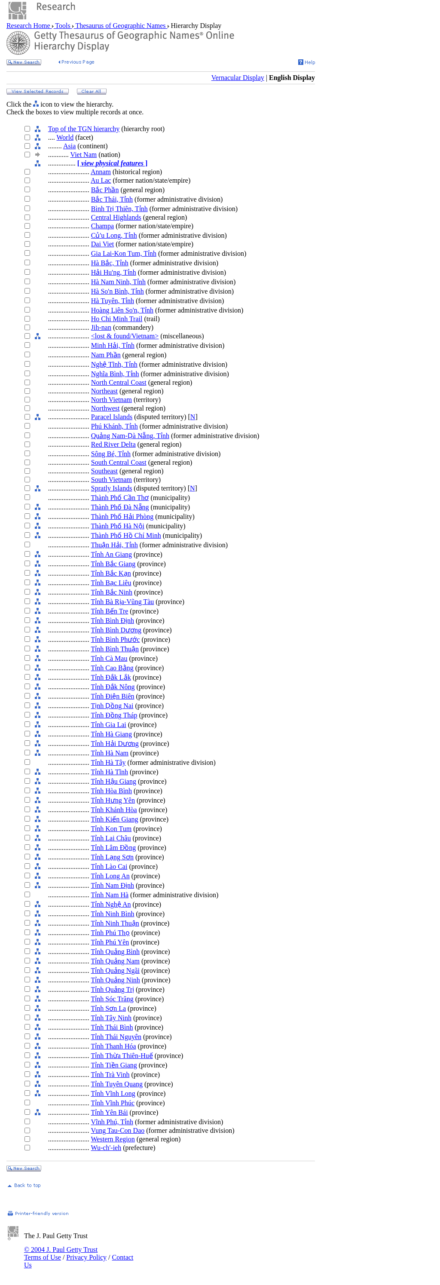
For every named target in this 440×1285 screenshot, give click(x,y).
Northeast (104, 391)
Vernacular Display (237, 77)
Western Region (113, 1139)
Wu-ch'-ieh (106, 1147)
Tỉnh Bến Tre (109, 611)
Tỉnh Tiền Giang (114, 1065)
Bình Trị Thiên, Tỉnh (119, 208)
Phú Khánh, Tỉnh (114, 426)
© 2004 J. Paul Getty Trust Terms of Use (61, 1253)
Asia (69, 146)
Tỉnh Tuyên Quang (117, 1084)
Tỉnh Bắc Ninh (112, 592)
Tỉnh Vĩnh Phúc (112, 1103)
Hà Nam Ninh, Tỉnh (118, 281)
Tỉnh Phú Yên (110, 942)
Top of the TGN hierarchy (84, 128)
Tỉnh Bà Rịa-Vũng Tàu (122, 601)
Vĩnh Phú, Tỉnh (112, 1122)
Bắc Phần (105, 189)
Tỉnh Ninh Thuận (115, 923)
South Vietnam (111, 479)
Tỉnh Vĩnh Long (113, 1093)
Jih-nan (101, 327)
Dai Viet (102, 244)
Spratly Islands (111, 488)
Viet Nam (83, 154)
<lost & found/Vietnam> (125, 336)
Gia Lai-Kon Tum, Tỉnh (123, 253)
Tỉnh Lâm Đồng (113, 847)
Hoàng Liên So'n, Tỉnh (122, 310)
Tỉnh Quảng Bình (115, 951)
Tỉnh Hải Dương (115, 743)
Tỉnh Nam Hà (110, 895)
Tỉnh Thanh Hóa (113, 1046)
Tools (63, 25)
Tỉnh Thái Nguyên (116, 1036)
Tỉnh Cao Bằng (112, 668)
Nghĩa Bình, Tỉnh (115, 373)
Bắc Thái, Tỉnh (112, 199)
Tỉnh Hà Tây (108, 762)
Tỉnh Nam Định (112, 885)
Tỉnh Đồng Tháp (114, 715)
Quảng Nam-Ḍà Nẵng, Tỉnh (130, 435)
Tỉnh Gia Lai (108, 724)
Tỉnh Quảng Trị (112, 989)
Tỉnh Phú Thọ (110, 932)
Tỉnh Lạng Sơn (112, 857)
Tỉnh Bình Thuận (115, 649)
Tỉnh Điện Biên (112, 696)
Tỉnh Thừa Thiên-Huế (122, 1055)
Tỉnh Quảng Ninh (115, 980)
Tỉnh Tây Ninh (111, 1017)
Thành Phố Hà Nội (117, 526)
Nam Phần (106, 355)
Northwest (105, 408)
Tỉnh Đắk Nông (113, 686)
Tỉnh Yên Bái (109, 1112)
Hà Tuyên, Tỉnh (112, 300)
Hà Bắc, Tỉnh (109, 263)
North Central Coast (119, 382)
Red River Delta (113, 444)
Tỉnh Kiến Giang (114, 819)
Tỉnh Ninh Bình (112, 913)
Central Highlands (116, 217)
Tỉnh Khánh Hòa (114, 809)
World (65, 137)
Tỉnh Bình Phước (115, 639)
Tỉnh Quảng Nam (115, 961)
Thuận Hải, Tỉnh (114, 545)
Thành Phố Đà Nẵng (120, 507)
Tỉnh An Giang (111, 554)
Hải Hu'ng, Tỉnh (113, 272)
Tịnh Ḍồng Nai (112, 705)
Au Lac (101, 180)
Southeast (104, 471)
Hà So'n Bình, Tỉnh (117, 291)
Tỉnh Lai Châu (111, 838)
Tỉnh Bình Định (112, 620)
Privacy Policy (86, 1257)
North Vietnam (111, 399)
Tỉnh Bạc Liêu (111, 582)
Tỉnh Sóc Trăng (112, 999)
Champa (102, 226)
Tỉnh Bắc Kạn (111, 573)
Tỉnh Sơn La (108, 1008)
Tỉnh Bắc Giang (113, 563)
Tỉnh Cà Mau (109, 658)
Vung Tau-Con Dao (118, 1130)
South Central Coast (119, 462)
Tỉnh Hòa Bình (111, 790)
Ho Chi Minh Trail (117, 318)
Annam (101, 171)
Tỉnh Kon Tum (111, 828)
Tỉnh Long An (110, 876)
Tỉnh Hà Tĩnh (109, 772)
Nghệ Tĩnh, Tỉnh (114, 364)
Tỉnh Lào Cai (109, 866)
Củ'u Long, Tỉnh (114, 235)
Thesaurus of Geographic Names (121, 25)
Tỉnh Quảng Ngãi (115, 970)
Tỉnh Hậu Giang (113, 781)
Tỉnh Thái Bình (112, 1027)
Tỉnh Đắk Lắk (111, 677)
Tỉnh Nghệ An (111, 904)
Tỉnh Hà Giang (111, 734)
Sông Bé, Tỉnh (111, 453)
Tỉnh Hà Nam (110, 753)
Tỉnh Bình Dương (116, 630)
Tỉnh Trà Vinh (110, 1074)
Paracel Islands (111, 416)
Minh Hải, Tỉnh (112, 345)
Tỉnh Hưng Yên (113, 800)
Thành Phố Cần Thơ (120, 497)
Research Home (29, 25)
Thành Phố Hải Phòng (122, 516)
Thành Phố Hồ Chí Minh (126, 535)
